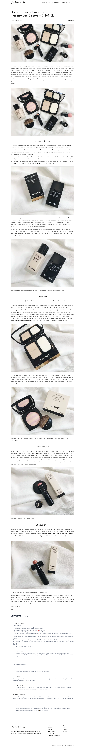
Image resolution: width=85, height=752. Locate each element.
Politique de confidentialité (54, 735)
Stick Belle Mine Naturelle (18, 518)
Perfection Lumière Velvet (45, 290)
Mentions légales (52, 733)
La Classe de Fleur (52, 739)
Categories (65, 729)
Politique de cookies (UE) (53, 737)
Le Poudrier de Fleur (58, 745)
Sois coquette (71, 20)
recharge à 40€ (44, 438)
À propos (63, 2)
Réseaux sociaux (55, 2)
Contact (68, 2)
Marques (65, 731)
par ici (52, 601)
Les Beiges (25, 70)
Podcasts (48, 2)
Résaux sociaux (51, 731)
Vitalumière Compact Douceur (19, 438)
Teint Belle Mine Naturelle (18, 290)
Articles (43, 2)
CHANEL (32, 70)
